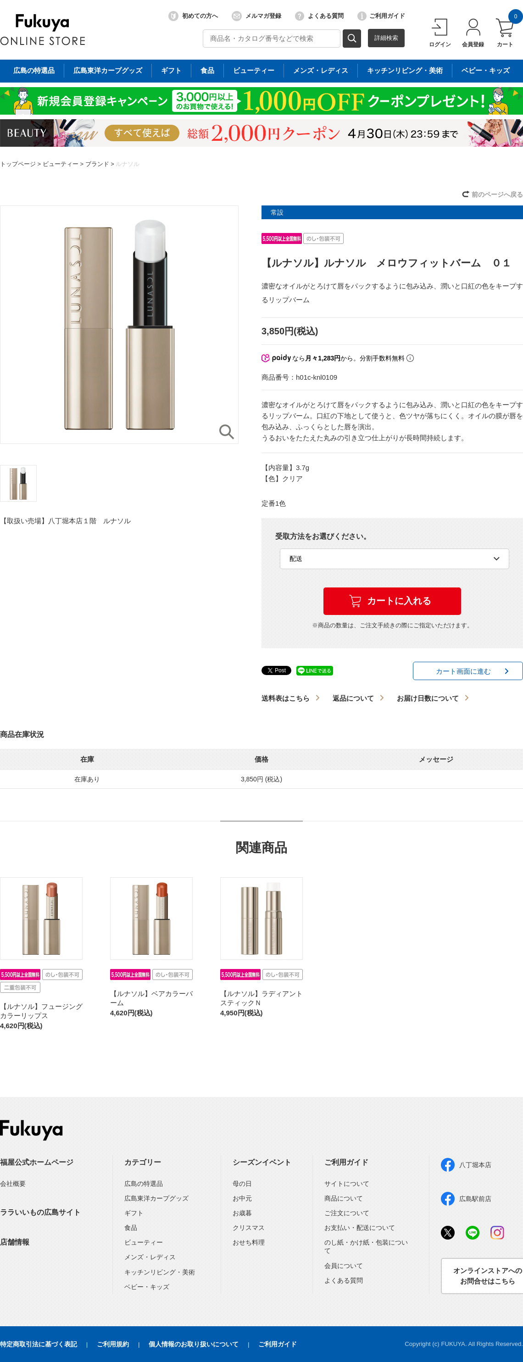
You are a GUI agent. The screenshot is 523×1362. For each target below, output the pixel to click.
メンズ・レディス (150, 1257)
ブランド (97, 164)
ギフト (134, 1213)
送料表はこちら (286, 698)
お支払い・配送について (359, 1227)
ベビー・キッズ (146, 1286)
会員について (343, 1265)
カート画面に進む (463, 671)
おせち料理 (249, 1242)
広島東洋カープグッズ (156, 1198)
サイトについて (346, 1183)
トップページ (18, 164)
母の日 (242, 1183)
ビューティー (60, 164)
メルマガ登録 (256, 16)
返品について (353, 698)
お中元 (242, 1198)
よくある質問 (319, 16)
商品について (343, 1198)
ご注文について (346, 1213)
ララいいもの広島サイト (40, 1212)
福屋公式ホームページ (36, 1162)
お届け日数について (428, 698)
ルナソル (127, 164)
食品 (130, 1227)
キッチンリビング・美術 (159, 1272)
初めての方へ (193, 16)
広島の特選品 (143, 1183)
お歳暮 (242, 1213)
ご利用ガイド (381, 16)
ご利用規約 (113, 1344)
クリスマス (249, 1227)
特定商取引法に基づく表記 (38, 1344)
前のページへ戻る (497, 194)
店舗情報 (14, 1242)
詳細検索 (386, 37)
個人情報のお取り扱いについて (194, 1344)
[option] (119, 324)
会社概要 (13, 1183)
